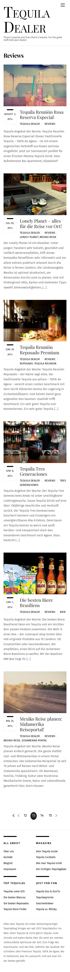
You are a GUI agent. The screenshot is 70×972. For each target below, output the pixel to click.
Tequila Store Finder (15, 909)
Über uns (9, 851)
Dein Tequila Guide (47, 851)
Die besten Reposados (16, 903)
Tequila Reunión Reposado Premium (39, 349)
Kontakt (8, 857)
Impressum (10, 869)
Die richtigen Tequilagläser (51, 869)
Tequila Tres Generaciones (33, 471)
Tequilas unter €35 (14, 891)
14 (41, 815)
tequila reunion (45, 363)
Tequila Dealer (30, 124)
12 (25, 815)
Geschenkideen (44, 903)
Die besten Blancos (14, 897)
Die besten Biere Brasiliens (36, 602)
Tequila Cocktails (45, 857)
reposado (26, 363)
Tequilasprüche (44, 897)
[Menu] (62, 5)
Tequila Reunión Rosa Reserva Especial (41, 114)
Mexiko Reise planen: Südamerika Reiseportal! (41, 724)
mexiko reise (48, 237)
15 (50, 815)
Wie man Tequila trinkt (49, 863)
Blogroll (8, 863)
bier (63, 612)
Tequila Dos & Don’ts (48, 891)
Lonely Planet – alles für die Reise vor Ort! (41, 223)
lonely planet (29, 237)
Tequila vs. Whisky (46, 909)
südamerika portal (34, 740)
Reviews (50, 124)
